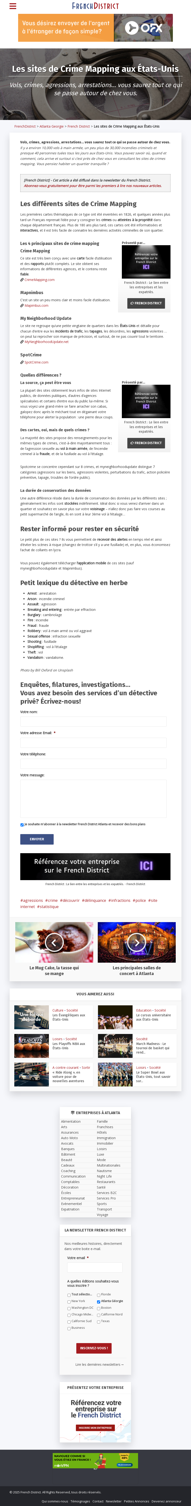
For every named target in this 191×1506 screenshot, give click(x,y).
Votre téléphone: (33, 754)
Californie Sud (82, 1321)
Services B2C (107, 1192)
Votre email (78, 1257)
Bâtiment (68, 1154)
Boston (106, 1307)
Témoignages (80, 1500)
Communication (73, 1176)
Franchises (105, 1126)
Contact (98, 1500)
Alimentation (71, 1121)
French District (78, 126)
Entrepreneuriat (73, 1197)
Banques (68, 1148)
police (140, 900)
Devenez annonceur (166, 1500)
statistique (49, 906)
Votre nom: (28, 712)
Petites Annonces (136, 1500)
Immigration (106, 1137)
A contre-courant (65, 1067)
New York (78, 1300)
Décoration (69, 1186)
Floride (106, 1294)
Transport (104, 1208)
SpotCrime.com (36, 362)
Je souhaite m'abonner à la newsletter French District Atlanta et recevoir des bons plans (85, 824)
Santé (101, 1186)
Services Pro (106, 1197)
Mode (101, 1159)
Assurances (70, 1132)
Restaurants (106, 1181)
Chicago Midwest (83, 1314)
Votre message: (32, 775)
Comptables (70, 1181)
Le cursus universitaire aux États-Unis (153, 1017)
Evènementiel (71, 1203)
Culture (57, 1009)
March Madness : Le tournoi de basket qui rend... (152, 1047)
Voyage (102, 1214)
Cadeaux (67, 1165)
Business (78, 1327)
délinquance (95, 900)
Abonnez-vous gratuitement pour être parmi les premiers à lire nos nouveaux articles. (93, 185)
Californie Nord (112, 1314)
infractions (120, 900)
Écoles (66, 1192)
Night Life (104, 1176)
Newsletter (114, 1500)
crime (53, 900)
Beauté (66, 1159)
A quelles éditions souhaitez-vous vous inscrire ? (93, 1283)
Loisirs (57, 1038)
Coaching (68, 1170)
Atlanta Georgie (52, 126)
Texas (105, 1321)
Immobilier (105, 1143)
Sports (102, 1203)
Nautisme (104, 1170)
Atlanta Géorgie (112, 1300)
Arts (64, 1126)
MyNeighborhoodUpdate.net (47, 341)
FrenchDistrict (25, 126)
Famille (102, 1121)
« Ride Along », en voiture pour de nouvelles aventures (68, 1076)
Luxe (100, 1154)
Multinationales (108, 1165)
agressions (33, 900)
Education (143, 1009)
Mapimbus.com (36, 305)
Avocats (67, 1143)
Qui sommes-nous (55, 1500)
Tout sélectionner (83, 1294)
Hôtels (102, 1132)
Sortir (86, 1067)
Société (72, 1009)
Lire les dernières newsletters (99, 1363)
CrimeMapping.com (40, 279)
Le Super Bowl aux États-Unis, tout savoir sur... (153, 1076)
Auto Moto (69, 1137)
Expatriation (70, 1208)
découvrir (71, 900)
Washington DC (82, 1307)
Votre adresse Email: (38, 733)
